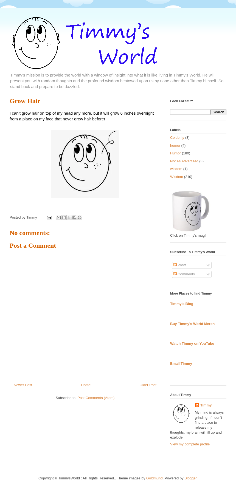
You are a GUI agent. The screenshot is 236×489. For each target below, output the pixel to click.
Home (86, 385)
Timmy (206, 405)
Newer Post (23, 385)
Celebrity (177, 137)
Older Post (148, 385)
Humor (175, 153)
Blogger (190, 478)
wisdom (176, 169)
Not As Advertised (184, 161)
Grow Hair (25, 100)
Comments (184, 274)
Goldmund (154, 478)
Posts (180, 265)
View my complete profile (190, 444)
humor (175, 145)
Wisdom (176, 177)
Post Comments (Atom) (95, 398)
